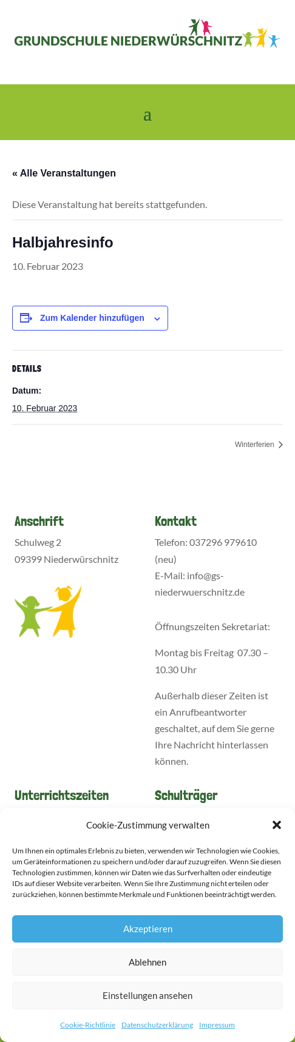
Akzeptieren (147, 928)
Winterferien (255, 444)
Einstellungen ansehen (147, 995)
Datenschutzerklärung (157, 1024)
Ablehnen (147, 961)
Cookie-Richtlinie (87, 1024)
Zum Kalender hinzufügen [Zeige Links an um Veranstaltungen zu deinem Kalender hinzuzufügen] (92, 318)
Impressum (217, 1024)
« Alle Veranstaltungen (64, 173)
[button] (277, 825)
